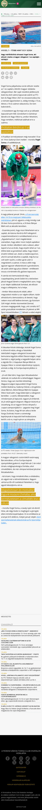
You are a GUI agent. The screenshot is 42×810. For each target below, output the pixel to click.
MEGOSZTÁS (6, 617)
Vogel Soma (6, 63)
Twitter (14, 762)
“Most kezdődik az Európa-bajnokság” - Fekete (20, 654)
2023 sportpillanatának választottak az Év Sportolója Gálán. (21, 520)
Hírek (31, 14)
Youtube (14, 758)
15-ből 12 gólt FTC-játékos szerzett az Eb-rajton (20, 706)
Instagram (21, 758)
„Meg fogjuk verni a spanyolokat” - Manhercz (19, 631)
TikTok (28, 758)
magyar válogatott (20, 63)
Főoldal (6, 14)
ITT (20, 312)
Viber (34, 758)
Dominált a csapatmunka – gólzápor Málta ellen (20, 685)
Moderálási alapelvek (21, 780)
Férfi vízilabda (23, 14)
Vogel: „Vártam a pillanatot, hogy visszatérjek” (20, 675)
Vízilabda (14, 14)
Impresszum (21, 776)
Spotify (21, 762)
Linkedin (28, 762)
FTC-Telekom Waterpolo (10, 67)
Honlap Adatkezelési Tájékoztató (21, 784)
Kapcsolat (21, 771)
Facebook (8, 758)
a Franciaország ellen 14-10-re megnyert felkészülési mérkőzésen (20, 217)
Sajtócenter (21, 767)
